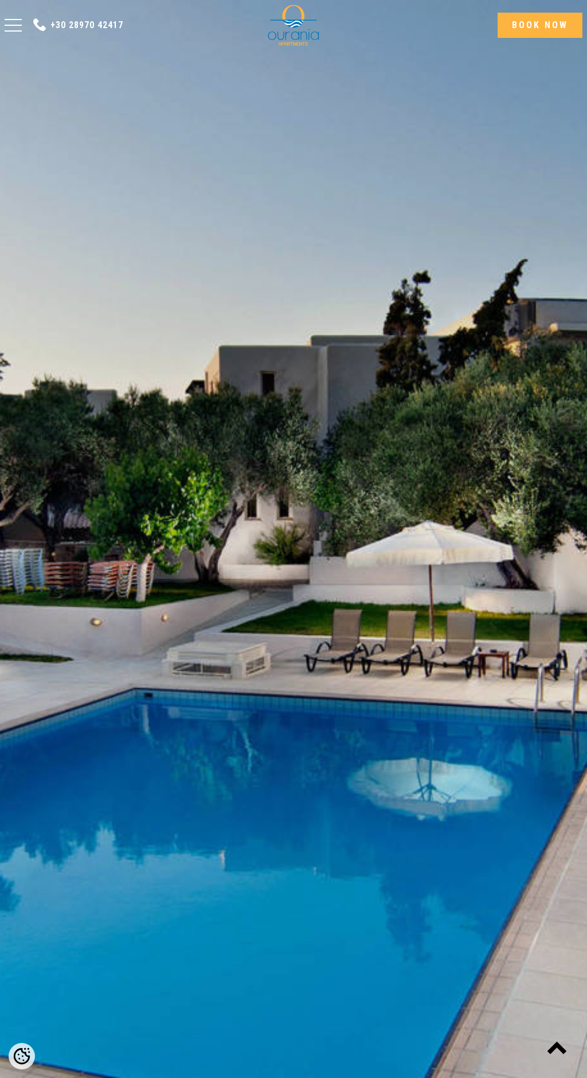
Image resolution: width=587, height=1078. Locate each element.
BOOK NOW (540, 25)
